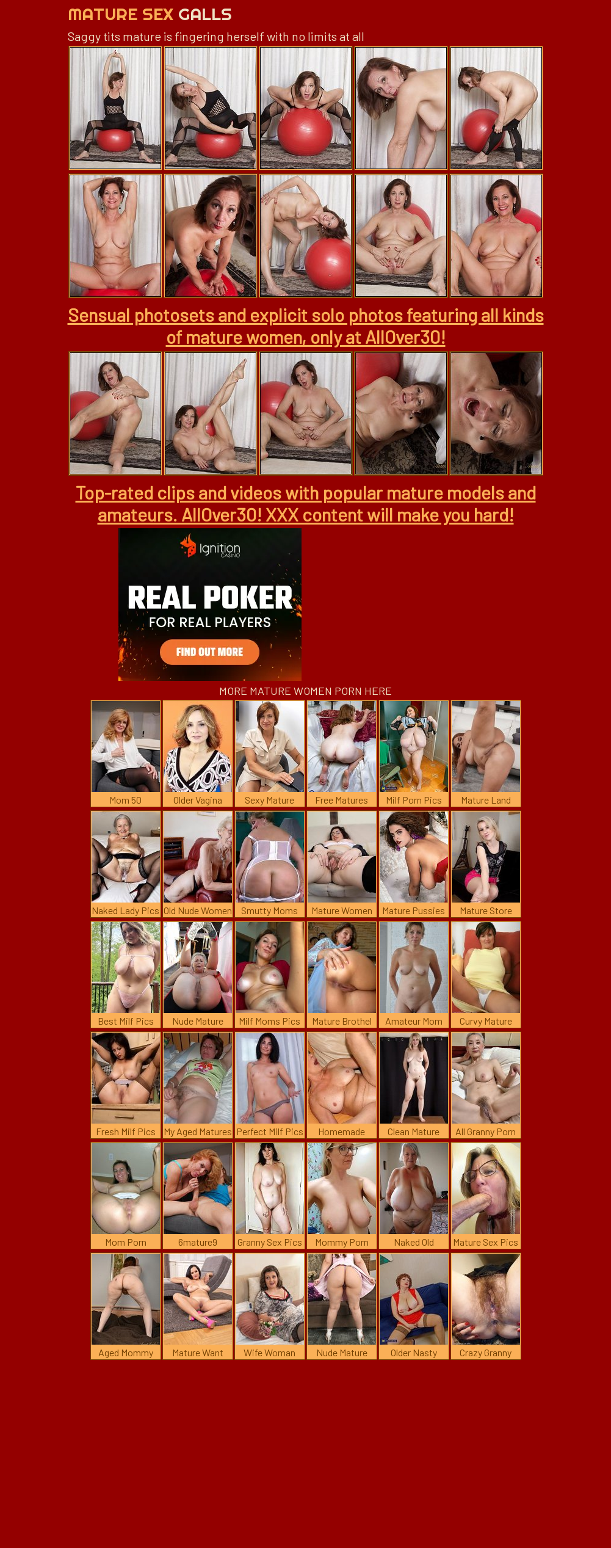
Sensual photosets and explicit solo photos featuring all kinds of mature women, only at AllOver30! (306, 325)
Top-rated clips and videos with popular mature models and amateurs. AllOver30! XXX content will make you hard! (306, 503)
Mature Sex (150, 13)
